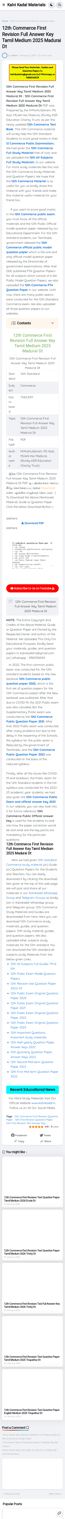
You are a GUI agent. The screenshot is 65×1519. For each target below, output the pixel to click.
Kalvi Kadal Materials (26, 5)
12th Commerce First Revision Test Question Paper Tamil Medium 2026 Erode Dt (32, 1199)
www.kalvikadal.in (43, 1103)
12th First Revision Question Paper (34, 1119)
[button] (4, 5)
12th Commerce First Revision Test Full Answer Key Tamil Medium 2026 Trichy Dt (32, 1305)
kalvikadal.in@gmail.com (23, 74)
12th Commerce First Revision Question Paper (33, 21)
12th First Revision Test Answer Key (25, 1123)
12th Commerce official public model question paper (29, 247)
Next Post (54, 1493)
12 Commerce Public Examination (29, 143)
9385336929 (32, 77)
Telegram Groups (33, 897)
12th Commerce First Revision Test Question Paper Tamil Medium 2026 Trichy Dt (32, 1252)
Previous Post (12, 1493)
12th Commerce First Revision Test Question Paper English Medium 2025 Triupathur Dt (32, 1412)
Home (5, 21)
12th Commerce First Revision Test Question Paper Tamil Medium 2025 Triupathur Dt (32, 1358)
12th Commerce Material (28, 181)
